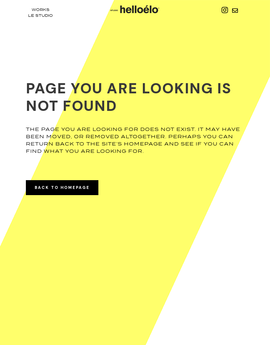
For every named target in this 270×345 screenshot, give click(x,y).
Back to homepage (62, 187)
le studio (40, 15)
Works (41, 9)
